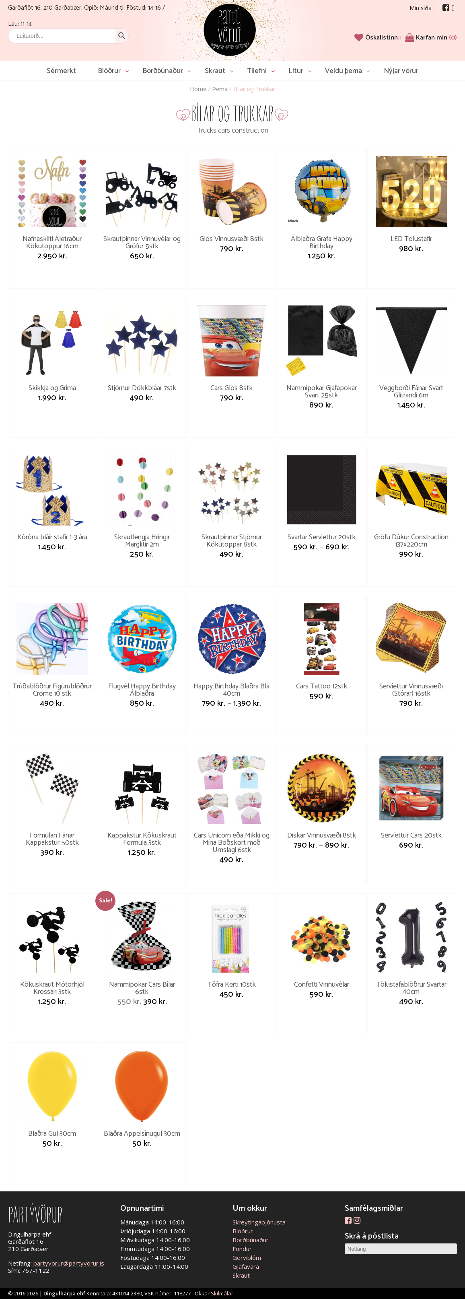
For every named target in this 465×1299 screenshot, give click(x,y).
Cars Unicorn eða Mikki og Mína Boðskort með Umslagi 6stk (232, 842)
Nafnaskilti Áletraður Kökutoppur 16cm (52, 242)
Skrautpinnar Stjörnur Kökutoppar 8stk (232, 541)
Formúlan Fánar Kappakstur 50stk (52, 839)
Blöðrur (109, 71)
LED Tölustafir (411, 239)
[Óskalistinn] (383, 37)
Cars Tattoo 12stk (321, 686)
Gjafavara (245, 1266)
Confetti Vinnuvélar (321, 985)
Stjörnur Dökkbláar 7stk (142, 388)
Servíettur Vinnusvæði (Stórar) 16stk (411, 690)
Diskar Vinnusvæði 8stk (321, 835)
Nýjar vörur (401, 71)
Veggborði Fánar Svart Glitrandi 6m (411, 391)
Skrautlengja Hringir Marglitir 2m (142, 541)
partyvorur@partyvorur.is (68, 1263)
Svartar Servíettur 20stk (322, 537)
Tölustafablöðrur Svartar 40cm (411, 988)
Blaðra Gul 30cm (52, 1134)
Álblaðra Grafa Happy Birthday (321, 242)
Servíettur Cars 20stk (411, 835)
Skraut (215, 71)
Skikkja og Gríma (52, 388)
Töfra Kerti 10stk (232, 985)
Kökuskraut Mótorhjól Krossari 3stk (52, 988)
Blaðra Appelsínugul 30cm (142, 1134)
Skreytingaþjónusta (259, 1222)
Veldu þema (343, 71)
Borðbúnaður (162, 71)
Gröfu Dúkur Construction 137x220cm (411, 541)
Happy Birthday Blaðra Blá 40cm (231, 690)
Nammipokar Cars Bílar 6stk (142, 988)
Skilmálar (222, 1293)
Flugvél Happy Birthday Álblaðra (142, 690)
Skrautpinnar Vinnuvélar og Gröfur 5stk (142, 242)
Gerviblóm (246, 1257)
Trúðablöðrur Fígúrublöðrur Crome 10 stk (52, 690)
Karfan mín (436, 37)
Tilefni (257, 71)
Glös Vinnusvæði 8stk (231, 239)
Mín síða (420, 8)
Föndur (242, 1249)
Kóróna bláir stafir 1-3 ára (52, 537)
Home (198, 89)
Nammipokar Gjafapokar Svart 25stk (321, 391)
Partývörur (229, 29)
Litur (295, 71)
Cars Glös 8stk (231, 388)
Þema (220, 89)
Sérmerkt (61, 71)
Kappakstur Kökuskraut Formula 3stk (142, 839)
